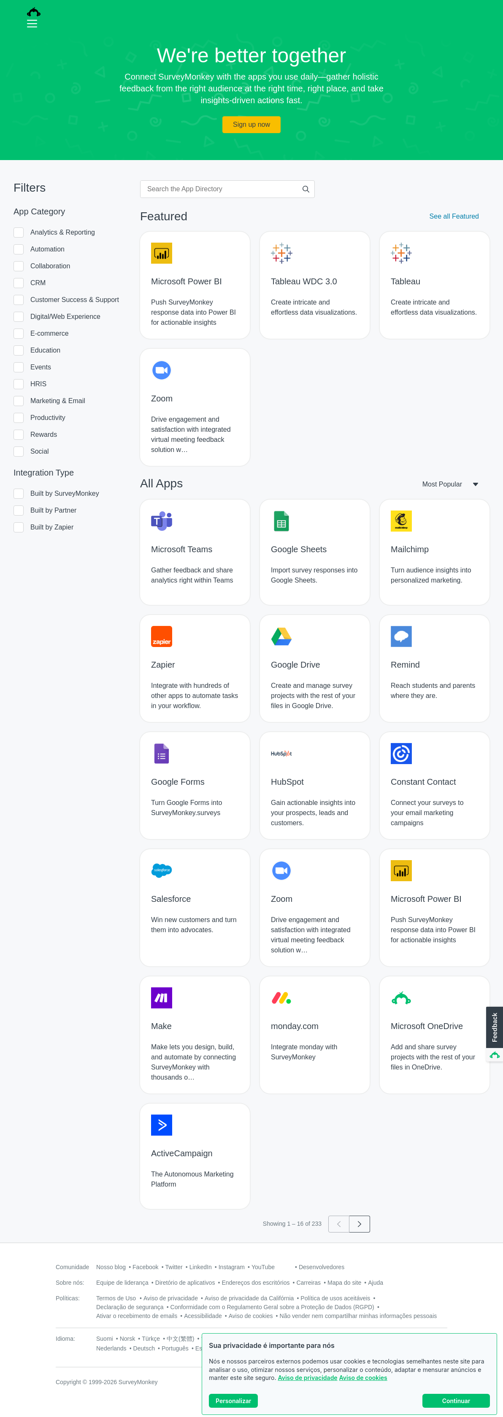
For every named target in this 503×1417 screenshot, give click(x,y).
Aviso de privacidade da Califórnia (249, 1298)
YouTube (263, 1267)
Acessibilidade (203, 1316)
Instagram (232, 1267)
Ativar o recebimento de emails (136, 1316)
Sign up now (251, 124)
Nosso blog (111, 1267)
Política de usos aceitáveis (335, 1298)
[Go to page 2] (359, 1224)
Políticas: (68, 1298)
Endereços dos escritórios (255, 1282)
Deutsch (144, 1348)
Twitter (174, 1267)
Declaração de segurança (130, 1307)
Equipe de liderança (122, 1282)
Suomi (104, 1338)
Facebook (145, 1267)
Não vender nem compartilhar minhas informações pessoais (358, 1316)
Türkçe (151, 1338)
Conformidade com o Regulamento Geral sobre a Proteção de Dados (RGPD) (272, 1307)
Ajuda (375, 1282)
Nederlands (111, 1348)
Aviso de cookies (363, 1377)
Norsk (127, 1338)
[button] (493, 1034)
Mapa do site (344, 1282)
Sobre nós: (70, 1282)
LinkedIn (200, 1267)
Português (175, 1348)
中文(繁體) (180, 1338)
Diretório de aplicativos (185, 1282)
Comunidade (72, 1267)
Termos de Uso (116, 1298)
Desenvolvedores (321, 1267)
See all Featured (454, 216)
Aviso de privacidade (307, 1377)
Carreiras (308, 1282)
